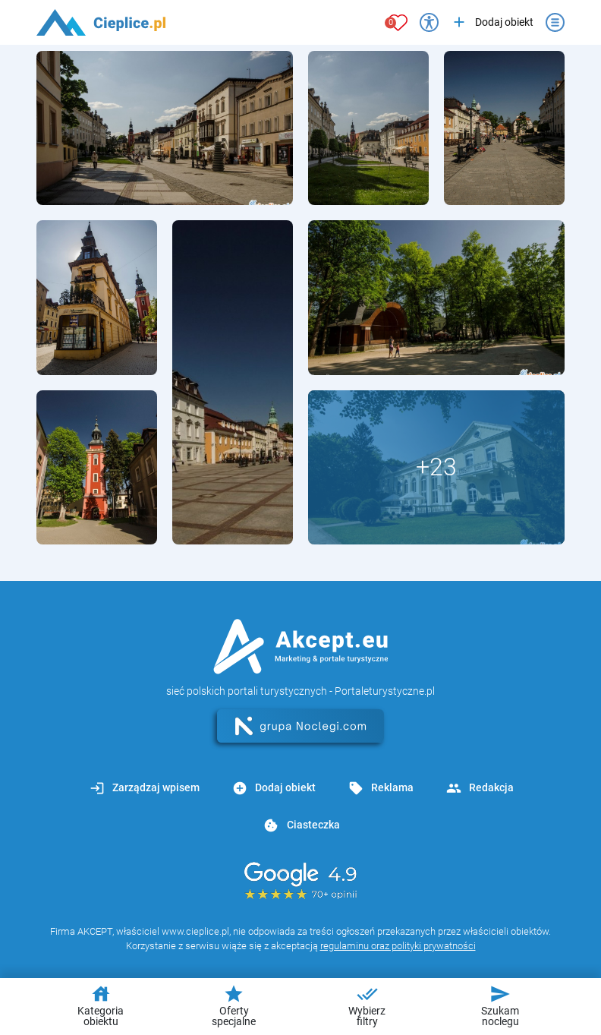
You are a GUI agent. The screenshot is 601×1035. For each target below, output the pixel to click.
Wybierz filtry (366, 1005)
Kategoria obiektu (100, 1005)
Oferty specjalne (234, 1005)
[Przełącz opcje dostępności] (429, 22)
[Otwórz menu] (555, 22)
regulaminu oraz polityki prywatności (398, 945)
